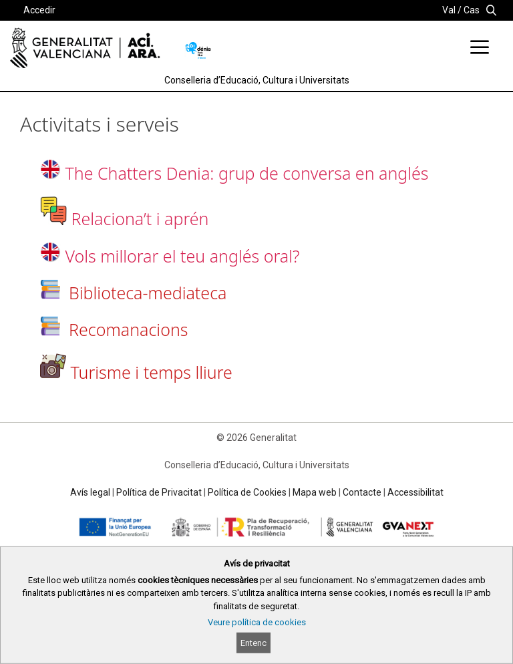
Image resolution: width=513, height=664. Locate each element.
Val (449, 10)
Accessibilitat (415, 492)
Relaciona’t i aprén (140, 218)
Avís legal (90, 492)
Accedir (39, 10)
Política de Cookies (247, 492)
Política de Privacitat (159, 492)
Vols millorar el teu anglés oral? (182, 255)
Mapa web (315, 492)
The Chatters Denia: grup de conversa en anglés (247, 173)
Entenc (253, 643)
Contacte (362, 492)
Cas (472, 10)
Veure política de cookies (257, 622)
